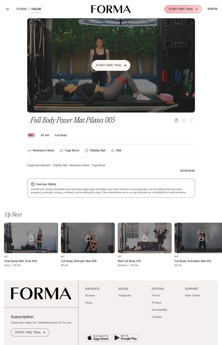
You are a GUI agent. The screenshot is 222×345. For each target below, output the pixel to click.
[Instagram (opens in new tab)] (124, 288)
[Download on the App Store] (98, 330)
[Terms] (156, 288)
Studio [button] (22, 9)
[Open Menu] (7, 9)
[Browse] (90, 288)
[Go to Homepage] (41, 291)
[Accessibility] (159, 302)
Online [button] (36, 9)
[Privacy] (156, 295)
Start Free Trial (183, 9)
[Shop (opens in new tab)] (88, 295)
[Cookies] (157, 309)
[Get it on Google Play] (126, 330)
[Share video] (176, 120)
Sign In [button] (212, 8)
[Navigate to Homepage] (111, 9)
